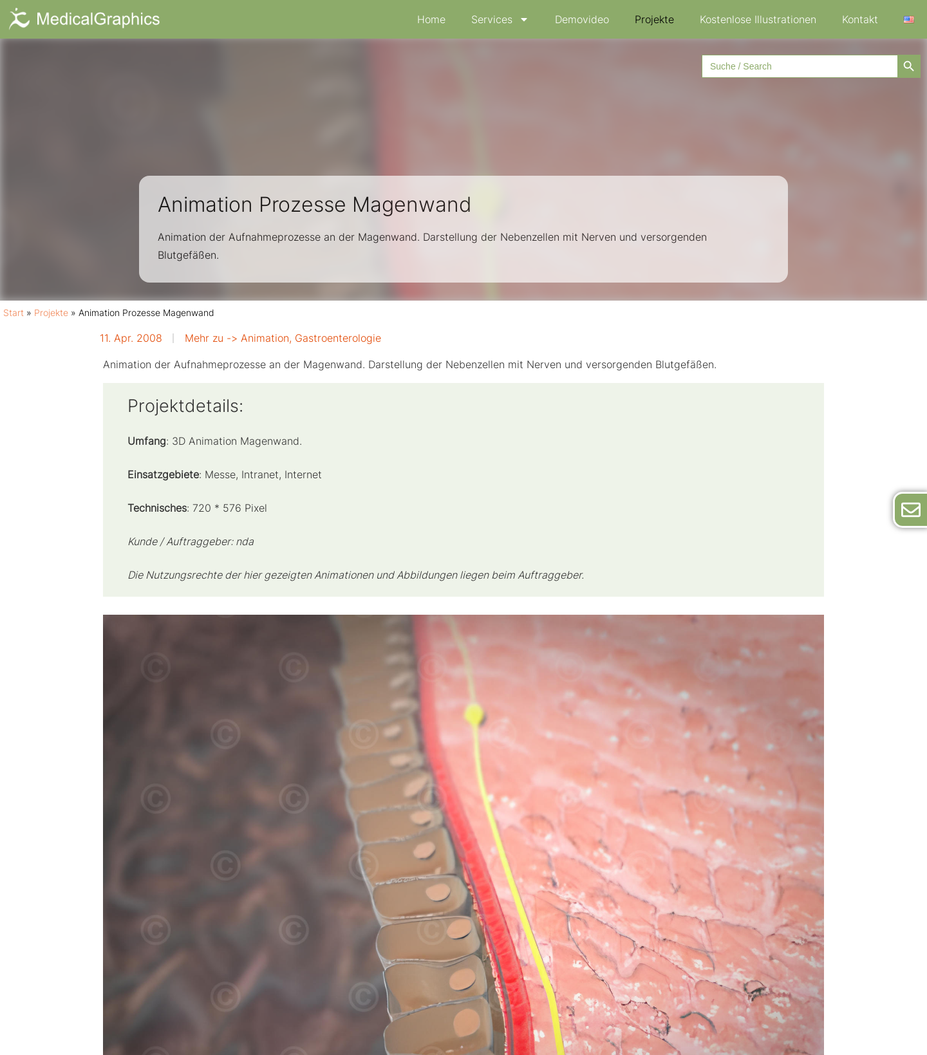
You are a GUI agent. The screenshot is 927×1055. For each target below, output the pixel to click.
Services (500, 19)
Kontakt (860, 19)
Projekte (654, 19)
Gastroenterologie (338, 337)
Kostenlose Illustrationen (758, 19)
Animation (265, 337)
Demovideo (582, 19)
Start (13, 313)
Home (431, 19)
